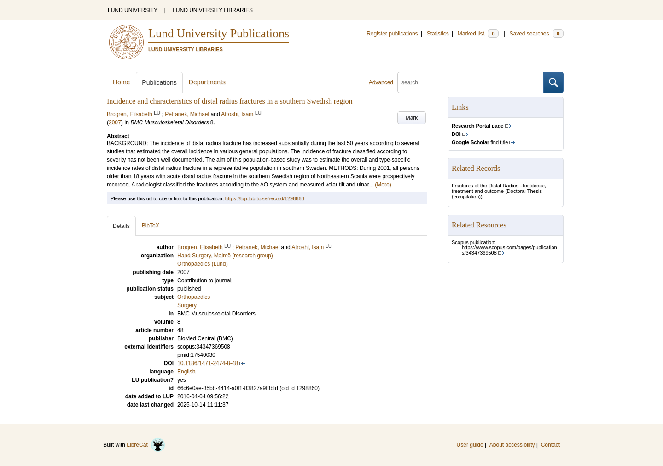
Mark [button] (412, 118)
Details (121, 226)
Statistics (438, 33)
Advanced (381, 82)
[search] (470, 82)
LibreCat (146, 444)
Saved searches (536, 33)
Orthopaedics (193, 297)
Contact (550, 445)
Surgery (187, 305)
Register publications (392, 33)
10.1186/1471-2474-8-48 (207, 363)
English (186, 371)
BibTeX (150, 225)
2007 (115, 122)
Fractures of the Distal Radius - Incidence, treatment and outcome (499, 188)
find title (480, 142)
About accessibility (512, 445)
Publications (159, 82)
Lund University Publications (218, 33)
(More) (383, 184)
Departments (207, 82)
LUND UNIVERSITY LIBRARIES (213, 10)
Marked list (478, 33)
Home (121, 82)
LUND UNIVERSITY (132, 10)
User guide (470, 445)
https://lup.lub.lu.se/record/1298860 (264, 198)
